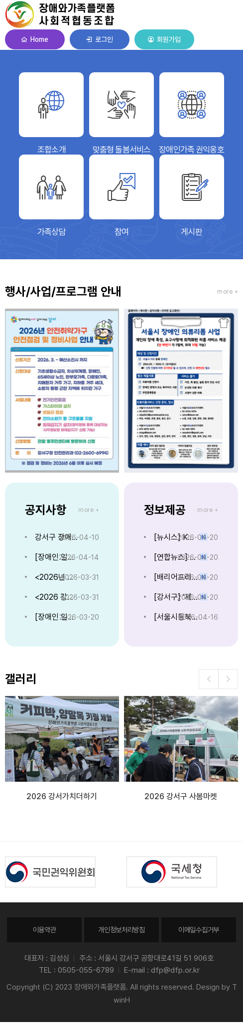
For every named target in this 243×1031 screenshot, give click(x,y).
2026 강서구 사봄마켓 (180, 796)
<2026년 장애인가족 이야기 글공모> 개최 (57, 577)
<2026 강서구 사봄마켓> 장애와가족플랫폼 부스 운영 (57, 597)
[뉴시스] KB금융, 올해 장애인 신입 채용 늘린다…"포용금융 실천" (176, 537)
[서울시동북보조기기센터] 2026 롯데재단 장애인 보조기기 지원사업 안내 (176, 617)
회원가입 (164, 39)
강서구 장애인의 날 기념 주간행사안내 (57, 537)
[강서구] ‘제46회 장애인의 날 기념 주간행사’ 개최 (176, 597)
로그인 (99, 39)
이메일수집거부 (198, 929)
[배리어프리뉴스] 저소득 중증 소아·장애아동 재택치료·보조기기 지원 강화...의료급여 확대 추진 (176, 577)
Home (34, 39)
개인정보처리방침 (121, 929)
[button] (228, 679)
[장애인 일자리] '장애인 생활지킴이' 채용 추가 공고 (57, 557)
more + (227, 291)
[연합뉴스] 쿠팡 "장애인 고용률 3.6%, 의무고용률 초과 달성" (176, 557)
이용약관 (44, 929)
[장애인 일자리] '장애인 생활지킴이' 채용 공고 (57, 617)
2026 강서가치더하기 (61, 796)
